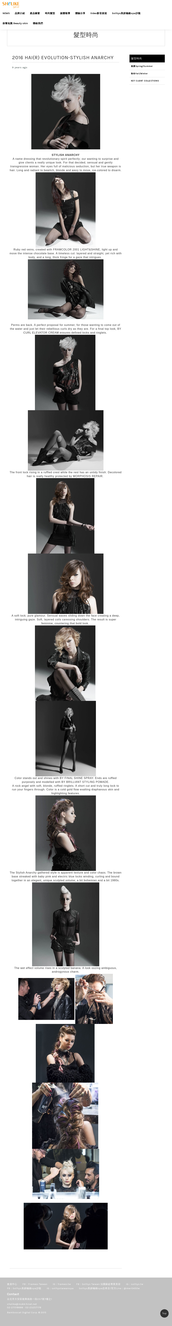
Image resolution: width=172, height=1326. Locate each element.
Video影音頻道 (98, 13)
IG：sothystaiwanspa (60, 1288)
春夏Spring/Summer (142, 66)
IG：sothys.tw (134, 1284)
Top (164, 1313)
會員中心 (12, 1284)
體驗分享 (80, 13)
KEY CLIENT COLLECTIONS (145, 81)
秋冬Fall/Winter (139, 73)
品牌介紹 (20, 13)
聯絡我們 (38, 23)
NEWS (6, 13)
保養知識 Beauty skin (15, 23)
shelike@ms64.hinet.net (22, 1304)
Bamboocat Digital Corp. (22, 1312)
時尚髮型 (50, 13)
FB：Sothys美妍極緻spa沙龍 (24, 1288)
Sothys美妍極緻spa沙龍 (126, 13)
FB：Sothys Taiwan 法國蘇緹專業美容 (98, 1284)
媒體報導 (65, 13)
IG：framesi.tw (62, 1284)
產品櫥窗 (35, 13)
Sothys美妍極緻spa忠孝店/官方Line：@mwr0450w (109, 1288)
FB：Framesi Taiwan (35, 1284)
